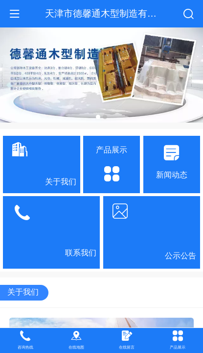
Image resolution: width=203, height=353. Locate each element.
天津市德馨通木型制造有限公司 (110, 13)
